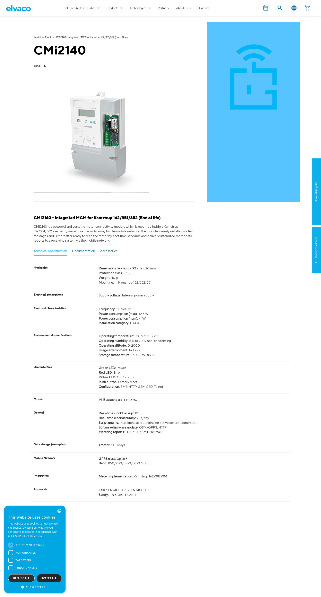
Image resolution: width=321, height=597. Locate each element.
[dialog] (35, 549)
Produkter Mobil (42, 37)
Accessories (109, 251)
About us (182, 8)
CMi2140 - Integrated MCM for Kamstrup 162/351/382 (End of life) (92, 37)
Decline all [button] (21, 578)
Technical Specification (50, 251)
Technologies (138, 8)
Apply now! (296, 211)
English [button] (294, 8)
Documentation (83, 251)
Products (112, 8)
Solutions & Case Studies (79, 8)
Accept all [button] (49, 578)
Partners (163, 8)
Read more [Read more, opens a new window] (36, 536)
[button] (34, 587)
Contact (204, 8)
